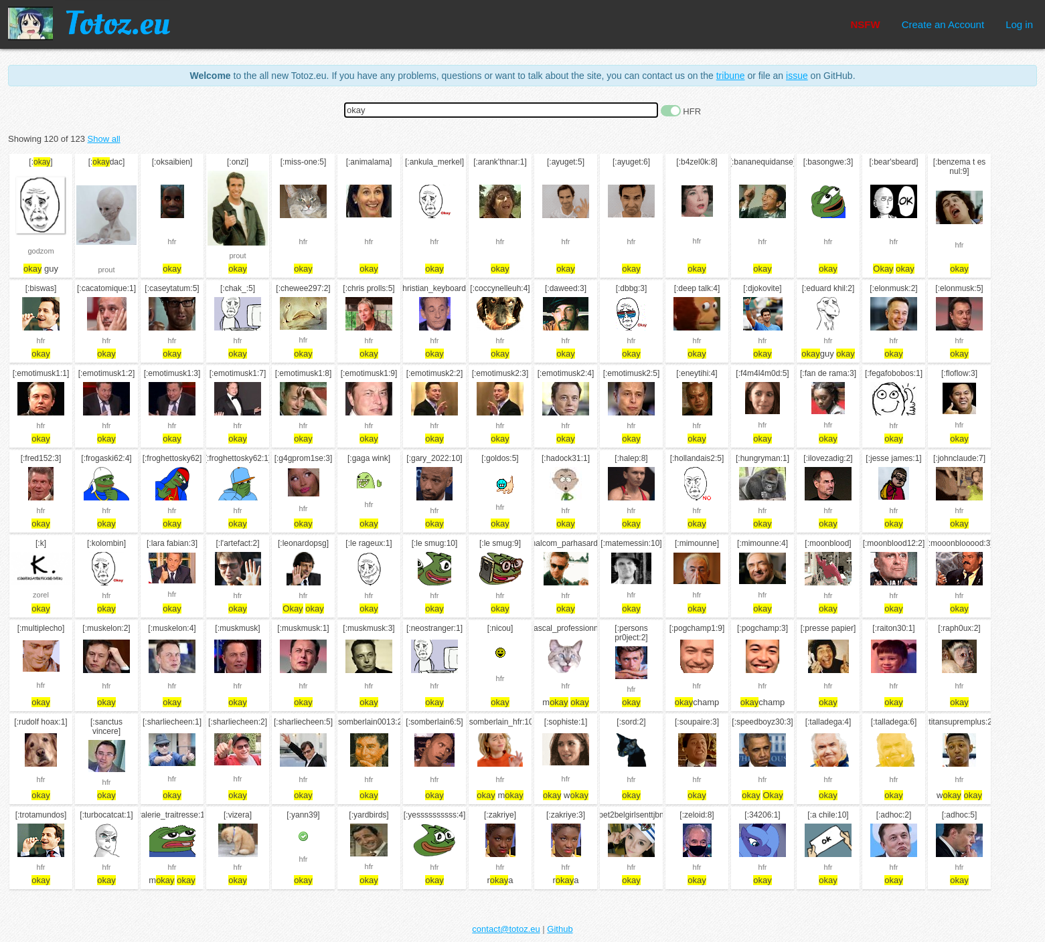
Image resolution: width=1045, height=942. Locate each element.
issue (797, 75)
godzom (40, 251)
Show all (104, 139)
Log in (1019, 24)
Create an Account (943, 24)
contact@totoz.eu (506, 929)
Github (559, 929)
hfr (172, 242)
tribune (730, 75)
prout (106, 270)
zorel (41, 595)
